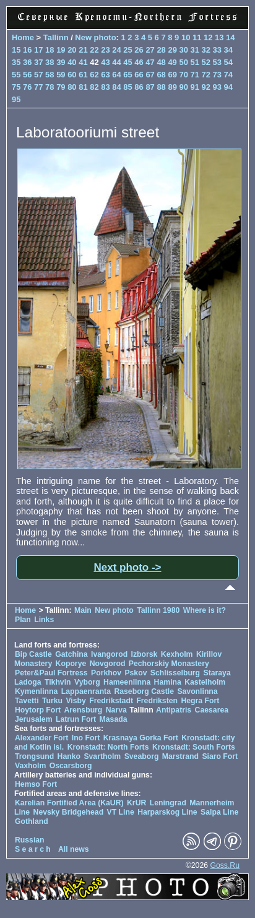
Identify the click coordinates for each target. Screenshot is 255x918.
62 (94, 74)
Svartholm (102, 756)
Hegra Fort (200, 700)
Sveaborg (141, 756)
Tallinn (56, 37)
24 (116, 49)
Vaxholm (30, 765)
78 (49, 87)
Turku (52, 700)
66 (138, 74)
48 (161, 62)
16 (27, 49)
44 (116, 62)
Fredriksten (157, 700)
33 (217, 49)
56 (27, 74)
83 (105, 87)
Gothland (31, 821)
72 (206, 74)
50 (183, 62)
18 (49, 49)
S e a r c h (33, 849)
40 (71, 62)
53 (217, 62)
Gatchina (71, 654)
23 (105, 49)
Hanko (69, 756)
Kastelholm (204, 682)
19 (60, 49)
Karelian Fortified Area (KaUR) (69, 803)
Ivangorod (109, 654)
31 (195, 49)
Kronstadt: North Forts (109, 747)
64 (116, 74)
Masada (113, 719)
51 (194, 62)
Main (83, 610)
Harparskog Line (167, 812)
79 (60, 87)
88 (161, 87)
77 (38, 87)
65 (127, 74)
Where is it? (204, 610)
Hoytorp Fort (38, 710)
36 (27, 62)
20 (71, 49)
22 (94, 49)
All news (73, 849)
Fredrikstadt (111, 700)
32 (206, 49)
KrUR (136, 803)
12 (208, 37)
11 (196, 37)
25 (127, 49)
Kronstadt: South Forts (193, 747)
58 (49, 74)
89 (172, 87)
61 (83, 74)
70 (183, 74)
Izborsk (144, 654)
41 (83, 62)
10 (185, 37)
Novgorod (108, 663)
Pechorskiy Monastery (169, 663)
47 (149, 62)
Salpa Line (219, 812)
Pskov (135, 673)
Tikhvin (58, 682)
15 (16, 49)
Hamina (167, 682)
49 (172, 62)
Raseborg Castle (144, 691)
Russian (30, 840)
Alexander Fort (41, 738)
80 (71, 87)
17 (38, 49)
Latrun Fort (76, 719)
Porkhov (106, 673)
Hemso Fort (36, 784)
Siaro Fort (220, 756)
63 (105, 74)
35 (16, 62)
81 (83, 87)
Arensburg (83, 710)
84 (116, 87)
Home (23, 37)
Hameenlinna (126, 682)
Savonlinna (197, 691)
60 (71, 74)
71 (195, 74)
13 (219, 37)
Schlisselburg (175, 673)
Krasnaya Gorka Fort (140, 738)
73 (217, 74)
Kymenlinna (36, 691)
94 (228, 87)
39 (60, 62)
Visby (75, 700)
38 (49, 62)
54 (228, 62)
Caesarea (211, 710)
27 (149, 49)
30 (183, 49)
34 (228, 49)
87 (149, 87)
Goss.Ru (225, 865)
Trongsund (34, 756)
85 (127, 87)
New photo (95, 37)
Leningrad (168, 803)
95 (16, 99)
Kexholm (177, 654)
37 (38, 62)
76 (27, 87)
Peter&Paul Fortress (51, 673)
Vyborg (87, 682)
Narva (116, 710)
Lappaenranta (86, 691)
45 (127, 62)
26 (138, 49)
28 (161, 49)
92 (206, 87)
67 (149, 74)
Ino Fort (86, 738)
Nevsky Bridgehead (68, 812)
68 (161, 74)
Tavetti (27, 700)
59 (60, 74)
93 (217, 87)
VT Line (120, 812)
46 (138, 62)
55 (16, 74)
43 (105, 62)
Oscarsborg (71, 765)
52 (206, 62)
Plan (23, 619)
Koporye (71, 663)
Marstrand (180, 756)
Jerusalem (34, 719)
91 (195, 87)
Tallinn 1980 (158, 610)
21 (83, 49)
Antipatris (173, 710)
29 (172, 49)
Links (44, 619)
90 (183, 87)
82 (94, 87)
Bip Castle (33, 654)
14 (230, 37)
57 (38, 74)
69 (172, 74)
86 (138, 87)
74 (228, 74)
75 (16, 87)
